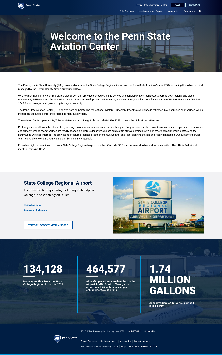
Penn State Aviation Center (151, 5)
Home (177, 5)
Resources (189, 11)
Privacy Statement (89, 341)
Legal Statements (142, 341)
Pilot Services (127, 11)
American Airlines (34, 210)
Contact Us (194, 5)
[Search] (200, 11)
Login (123, 347)
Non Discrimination (109, 341)
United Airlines (32, 205)
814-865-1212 (134, 331)
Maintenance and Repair (150, 11)
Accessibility (125, 341)
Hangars (171, 12)
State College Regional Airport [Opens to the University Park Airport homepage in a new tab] (48, 225)
